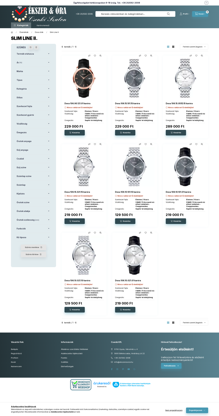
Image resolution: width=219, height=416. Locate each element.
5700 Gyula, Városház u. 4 (126, 349)
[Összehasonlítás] (89, 55)
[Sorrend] (194, 47)
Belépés (14, 349)
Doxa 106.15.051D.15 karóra (179, 103)
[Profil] (184, 14)
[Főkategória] (12, 32)
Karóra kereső (43, 25)
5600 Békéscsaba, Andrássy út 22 (129, 353)
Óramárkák (23, 32)
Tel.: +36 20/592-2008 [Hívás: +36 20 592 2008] (128, 3)
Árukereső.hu (101, 386)
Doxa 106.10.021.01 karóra (128, 280)
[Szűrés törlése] (36, 47)
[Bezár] (206, 3)
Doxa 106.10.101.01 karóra (178, 192)
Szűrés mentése (32, 247)
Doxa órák (39, 32)
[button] (21, 25)
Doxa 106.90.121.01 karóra (77, 103)
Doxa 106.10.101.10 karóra (127, 192)
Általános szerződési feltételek (74, 349)
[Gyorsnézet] (100, 55)
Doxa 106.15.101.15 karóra (127, 103)
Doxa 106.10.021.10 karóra (77, 280)
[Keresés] (168, 14)
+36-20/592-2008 (84, 14)
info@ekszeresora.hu (123, 362)
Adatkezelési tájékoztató (72, 353)
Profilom (14, 358)
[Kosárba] (75, 132)
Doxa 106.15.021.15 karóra (77, 192)
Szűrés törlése (32, 254)
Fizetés (64, 358)
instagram (117, 369)
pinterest (123, 369)
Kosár (13, 362)
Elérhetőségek (67, 366)
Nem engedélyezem (174, 410)
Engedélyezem (195, 410)
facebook (112, 369)
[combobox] (135, 14)
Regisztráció (16, 353)
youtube (129, 369)
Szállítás (64, 362)
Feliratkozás (170, 366)
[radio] (173, 47)
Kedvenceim (16, 366)
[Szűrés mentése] (31, 47)
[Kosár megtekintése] (200, 14)
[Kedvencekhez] (95, 55)
